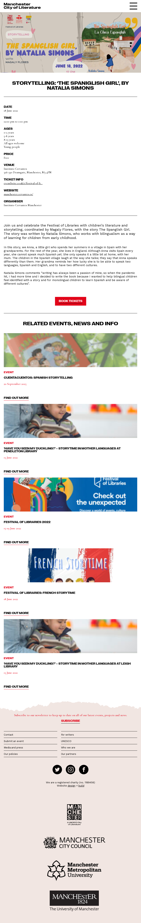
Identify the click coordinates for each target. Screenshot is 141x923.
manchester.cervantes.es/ (18, 194)
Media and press (13, 747)
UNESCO (66, 741)
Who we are (68, 747)
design (71, 785)
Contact (8, 734)
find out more (16, 397)
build (81, 785)
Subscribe (70, 720)
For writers (67, 734)
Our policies (11, 754)
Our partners (68, 754)
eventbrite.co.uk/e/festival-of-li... (23, 183)
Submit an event (14, 741)
